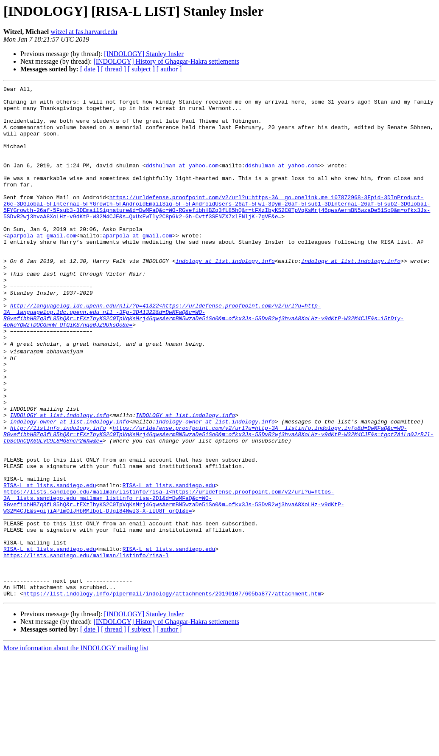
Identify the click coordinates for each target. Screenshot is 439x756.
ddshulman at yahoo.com (181, 182)
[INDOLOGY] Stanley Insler (144, 53)
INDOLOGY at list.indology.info (59, 480)
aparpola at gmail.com (41, 266)
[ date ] (89, 69)
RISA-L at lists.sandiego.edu (49, 564)
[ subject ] (141, 69)
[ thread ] (113, 69)
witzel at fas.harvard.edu (83, 31)
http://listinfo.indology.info (58, 495)
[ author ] (169, 69)
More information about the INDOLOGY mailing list (75, 748)
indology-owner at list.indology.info (69, 487)
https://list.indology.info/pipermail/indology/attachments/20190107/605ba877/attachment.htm (172, 694)
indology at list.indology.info (225, 296)
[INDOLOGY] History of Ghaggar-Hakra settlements (166, 61)
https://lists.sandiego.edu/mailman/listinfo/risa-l (86, 648)
